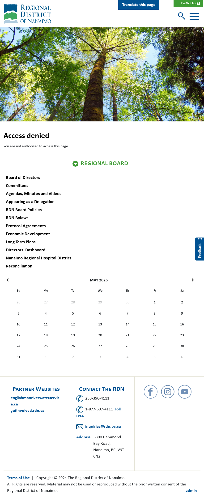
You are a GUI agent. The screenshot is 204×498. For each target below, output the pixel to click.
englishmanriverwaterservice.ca (35, 401)
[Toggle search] (182, 16)
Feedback (199, 250)
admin (191, 491)
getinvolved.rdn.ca (27, 411)
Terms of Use (18, 478)
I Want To (188, 3)
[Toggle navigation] (194, 17)
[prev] (9, 280)
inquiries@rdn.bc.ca (103, 426)
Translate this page (138, 5)
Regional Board (104, 164)
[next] (191, 280)
